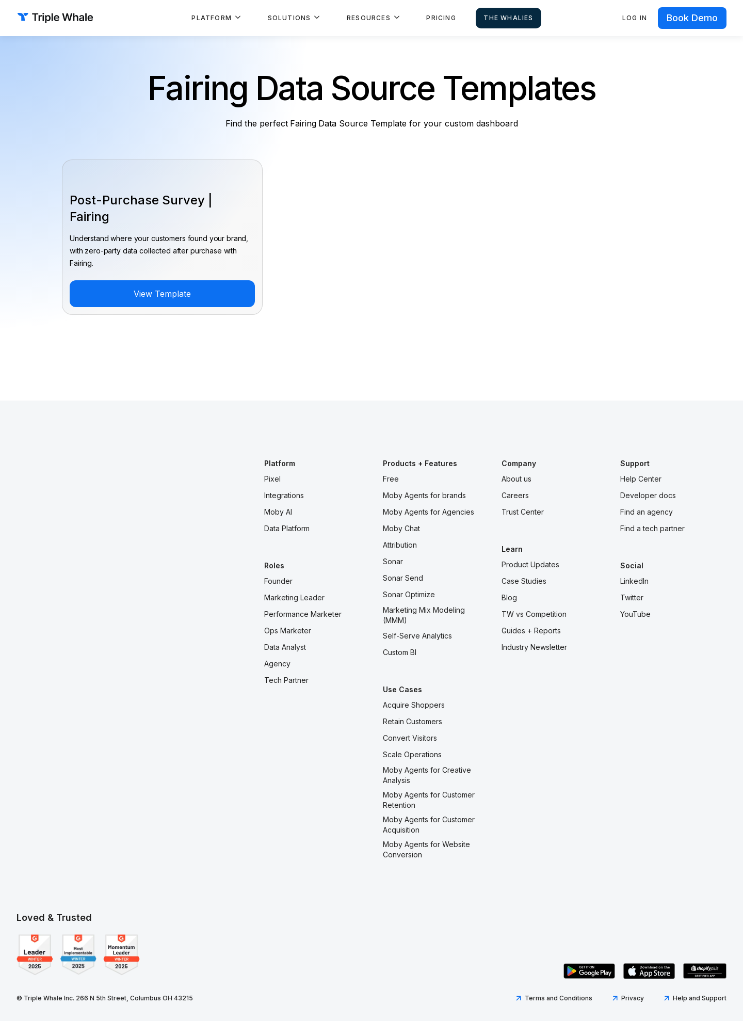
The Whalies (508, 18)
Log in (634, 18)
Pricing (441, 18)
